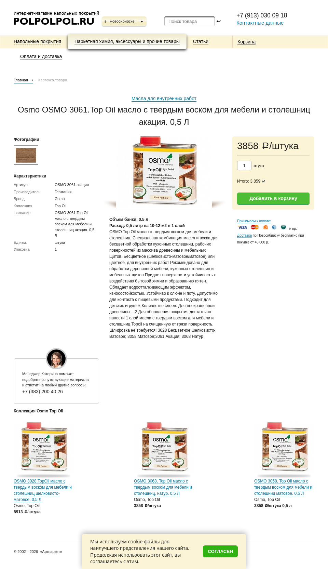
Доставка (244, 235)
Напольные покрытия (37, 41)
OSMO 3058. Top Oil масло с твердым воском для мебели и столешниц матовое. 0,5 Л (283, 487)
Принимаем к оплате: (254, 221)
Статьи (200, 41)
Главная (21, 80)
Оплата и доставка (41, 56)
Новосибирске (122, 21)
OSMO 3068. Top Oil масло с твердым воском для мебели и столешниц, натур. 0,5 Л (163, 487)
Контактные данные (260, 23)
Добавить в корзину (273, 198)
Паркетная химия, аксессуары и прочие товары (127, 41)
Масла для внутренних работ (164, 98)
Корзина (246, 41)
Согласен (220, 551)
